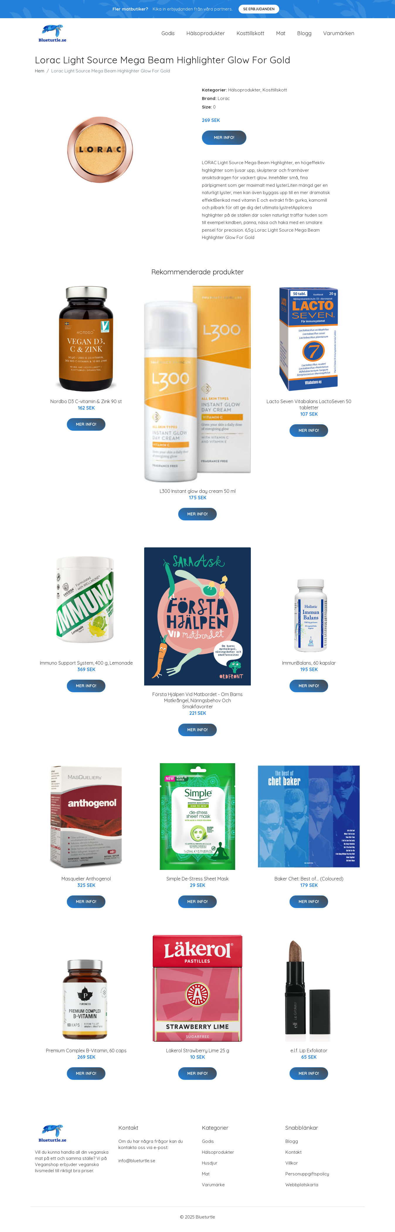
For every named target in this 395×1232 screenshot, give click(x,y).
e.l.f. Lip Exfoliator (308, 1055)
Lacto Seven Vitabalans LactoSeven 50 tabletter (309, 409)
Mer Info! (224, 142)
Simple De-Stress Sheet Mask (197, 884)
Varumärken (338, 35)
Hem (39, 76)
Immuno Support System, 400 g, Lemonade (86, 668)
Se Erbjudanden (259, 9)
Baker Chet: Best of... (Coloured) (309, 884)
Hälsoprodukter (205, 35)
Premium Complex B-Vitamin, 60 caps (86, 1055)
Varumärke (213, 1189)
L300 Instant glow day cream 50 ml (198, 496)
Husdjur (209, 1168)
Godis (168, 35)
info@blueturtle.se (136, 1165)
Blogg (304, 35)
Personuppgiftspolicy (307, 1179)
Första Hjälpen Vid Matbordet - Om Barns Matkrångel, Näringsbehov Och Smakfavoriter (197, 706)
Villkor (291, 1168)
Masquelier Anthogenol (86, 884)
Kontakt (293, 1157)
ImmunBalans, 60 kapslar (309, 668)
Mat (280, 35)
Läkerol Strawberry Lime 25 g (197, 1055)
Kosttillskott (250, 35)
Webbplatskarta (301, 1189)
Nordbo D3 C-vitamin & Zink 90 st (86, 406)
